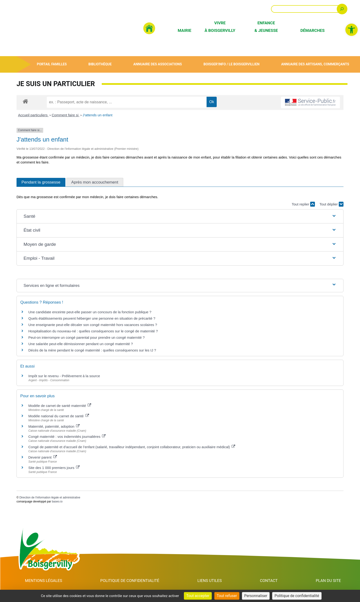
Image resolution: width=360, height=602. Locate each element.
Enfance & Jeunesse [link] (266, 27)
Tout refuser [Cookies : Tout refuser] (227, 596)
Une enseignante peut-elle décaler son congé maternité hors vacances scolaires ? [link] (92, 325)
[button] (180, 216)
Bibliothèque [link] (100, 64)
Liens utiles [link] (210, 580)
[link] (351, 30)
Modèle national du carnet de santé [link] (58, 416)
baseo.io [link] (57, 501)
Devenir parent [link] (42, 457)
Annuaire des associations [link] (157, 64)
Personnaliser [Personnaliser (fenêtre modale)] (255, 596)
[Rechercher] (342, 9)
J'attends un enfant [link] (97, 115)
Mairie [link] (184, 30)
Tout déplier (331, 204)
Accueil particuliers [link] (33, 115)
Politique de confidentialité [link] (130, 580)
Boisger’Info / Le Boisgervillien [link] (231, 64)
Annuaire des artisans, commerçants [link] (315, 64)
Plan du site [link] (328, 580)
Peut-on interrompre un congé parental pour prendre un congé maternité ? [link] (86, 337)
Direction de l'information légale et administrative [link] (49, 497)
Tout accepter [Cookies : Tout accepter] (197, 596)
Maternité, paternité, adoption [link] (54, 426)
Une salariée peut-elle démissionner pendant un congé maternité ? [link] (80, 344)
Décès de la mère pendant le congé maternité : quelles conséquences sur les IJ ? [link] (92, 350)
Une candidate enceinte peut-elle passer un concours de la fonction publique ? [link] (89, 312)
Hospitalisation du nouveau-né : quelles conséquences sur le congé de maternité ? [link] (93, 331)
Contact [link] (269, 580)
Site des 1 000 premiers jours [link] (54, 468)
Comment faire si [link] (66, 115)
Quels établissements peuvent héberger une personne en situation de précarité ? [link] (91, 318)
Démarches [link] (312, 30)
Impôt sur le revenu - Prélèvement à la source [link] (64, 376)
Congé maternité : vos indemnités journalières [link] (67, 437)
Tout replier (303, 204)
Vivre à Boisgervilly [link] (219, 27)
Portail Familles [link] (52, 64)
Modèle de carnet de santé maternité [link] (59, 406)
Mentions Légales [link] (44, 580)
